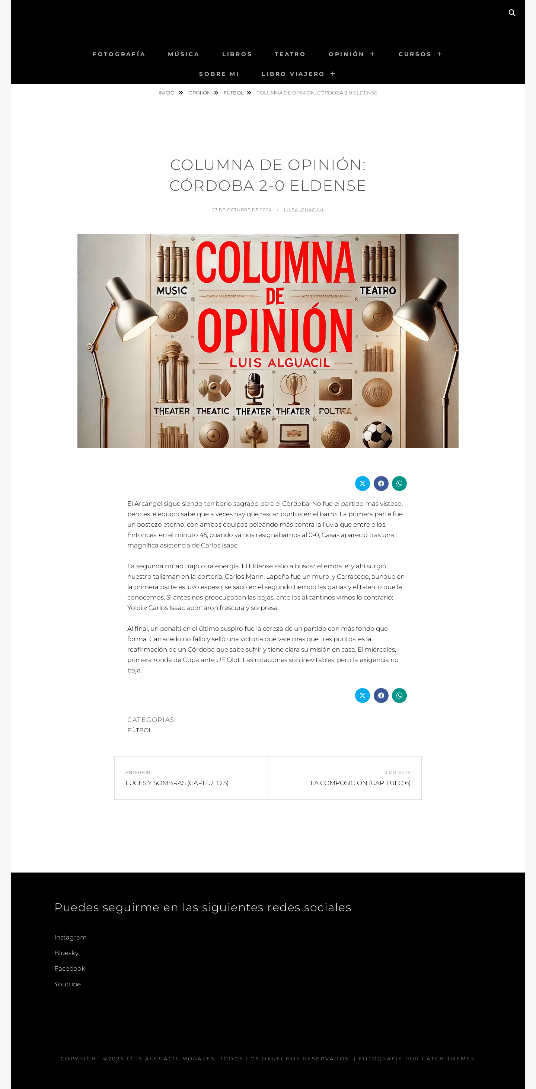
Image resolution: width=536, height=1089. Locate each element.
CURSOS (415, 54)
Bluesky (66, 953)
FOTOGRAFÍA (119, 54)
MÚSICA (184, 54)
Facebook (69, 968)
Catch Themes (448, 1058)
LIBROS (237, 54)
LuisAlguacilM (304, 209)
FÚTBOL (234, 93)
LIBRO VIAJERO (293, 73)
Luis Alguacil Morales (268, 16)
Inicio (167, 93)
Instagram (70, 937)
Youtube (67, 984)
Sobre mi (219, 73)
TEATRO (290, 54)
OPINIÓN (347, 54)
